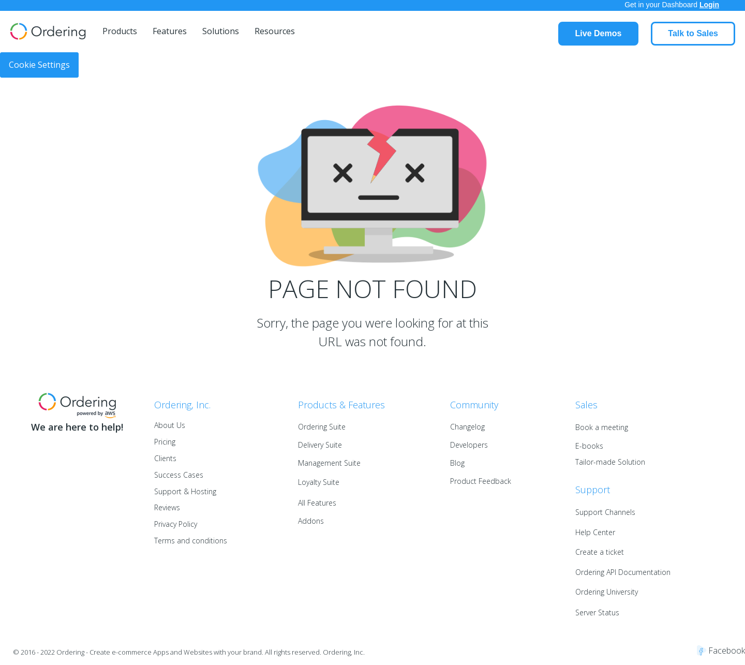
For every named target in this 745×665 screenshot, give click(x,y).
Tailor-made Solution (610, 462)
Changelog (467, 427)
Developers (469, 445)
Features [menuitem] (170, 31)
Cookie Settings (39, 64)
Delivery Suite (320, 445)
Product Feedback (480, 481)
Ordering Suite (322, 427)
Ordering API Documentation (623, 572)
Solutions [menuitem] (220, 31)
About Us (169, 425)
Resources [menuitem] (275, 31)
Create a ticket (599, 552)
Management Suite (329, 463)
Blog (457, 463)
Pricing (164, 442)
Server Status (597, 612)
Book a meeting (601, 427)
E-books (589, 446)
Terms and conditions (190, 540)
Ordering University (606, 592)
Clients (165, 458)
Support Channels (605, 512)
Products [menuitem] (119, 31)
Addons (311, 521)
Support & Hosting (185, 491)
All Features (317, 503)
